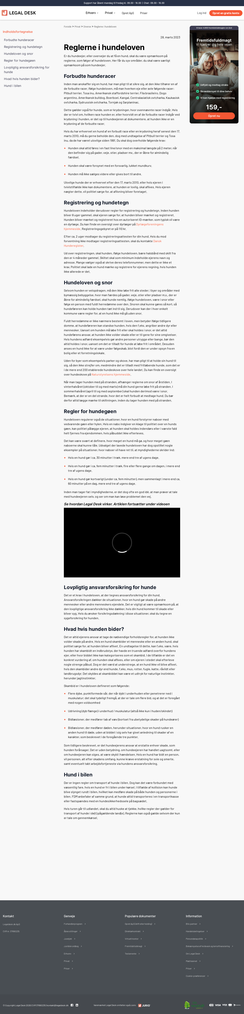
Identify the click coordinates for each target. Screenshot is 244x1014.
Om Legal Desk (193, 953)
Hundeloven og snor (18, 54)
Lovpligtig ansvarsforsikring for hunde (26, 69)
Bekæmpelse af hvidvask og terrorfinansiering (208, 946)
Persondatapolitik (194, 938)
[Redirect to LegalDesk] (143, 1005)
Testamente (130, 953)
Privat (109, 13)
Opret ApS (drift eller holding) (138, 923)
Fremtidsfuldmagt (133, 946)
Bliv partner (191, 923)
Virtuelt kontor (131, 938)
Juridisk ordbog (71, 946)
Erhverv (91, 13)
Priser (143, 13)
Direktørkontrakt (132, 931)
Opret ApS (128, 13)
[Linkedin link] (77, 1005)
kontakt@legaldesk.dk (57, 1005)
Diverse (87, 26)
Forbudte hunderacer (19, 40)
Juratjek (68, 938)
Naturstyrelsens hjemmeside (111, 374)
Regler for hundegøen (19, 60)
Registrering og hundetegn (23, 47)
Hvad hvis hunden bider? (22, 79)
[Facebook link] (72, 1005)
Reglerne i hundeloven (105, 26)
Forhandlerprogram (73, 923)
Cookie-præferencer (195, 976)
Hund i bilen (12, 86)
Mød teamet (191, 961)
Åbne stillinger (70, 931)
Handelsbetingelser (195, 931)
